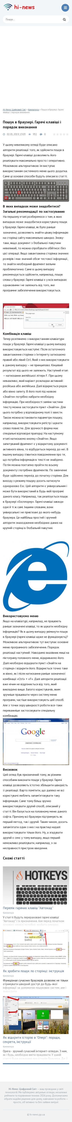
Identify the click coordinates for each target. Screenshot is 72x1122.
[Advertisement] (36, 64)
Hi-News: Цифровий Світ (14, 109)
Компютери (33, 109)
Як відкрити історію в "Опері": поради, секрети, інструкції (31, 1039)
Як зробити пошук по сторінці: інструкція (33, 971)
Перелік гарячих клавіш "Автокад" (28, 908)
